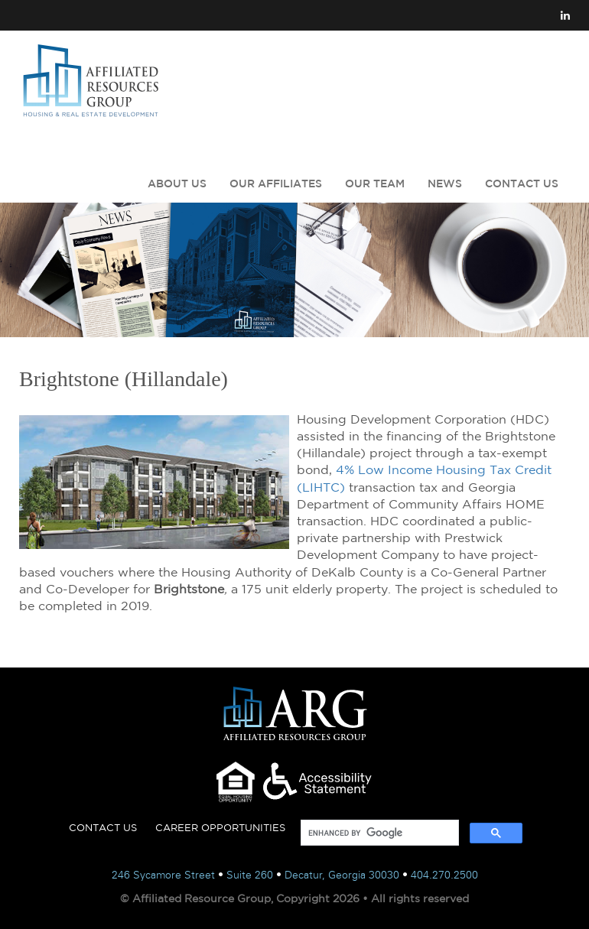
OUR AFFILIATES (275, 183)
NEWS (445, 183)
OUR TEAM (375, 183)
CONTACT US (521, 183)
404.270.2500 (444, 875)
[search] (378, 833)
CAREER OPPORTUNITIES (220, 827)
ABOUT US (177, 183)
